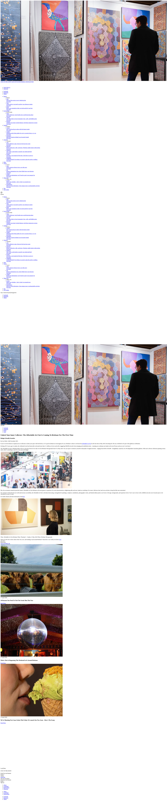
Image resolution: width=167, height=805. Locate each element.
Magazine (6, 789)
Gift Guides (6, 189)
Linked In (6, 429)
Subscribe (6, 88)
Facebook (6, 91)
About (5, 785)
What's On (6, 178)
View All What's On (5, 543)
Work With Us (7, 87)
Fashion (5, 125)
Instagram (6, 92)
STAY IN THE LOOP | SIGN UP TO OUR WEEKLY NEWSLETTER (17, 81)
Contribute (6, 786)
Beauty (5, 96)
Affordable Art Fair (86, 443)
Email (5, 430)
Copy (5, 432)
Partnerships (6, 787)
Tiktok (5, 94)
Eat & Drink (6, 110)
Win (4, 188)
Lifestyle (6, 139)
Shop (5, 162)
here (23, 496)
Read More (3, 603)
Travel (5, 163)
